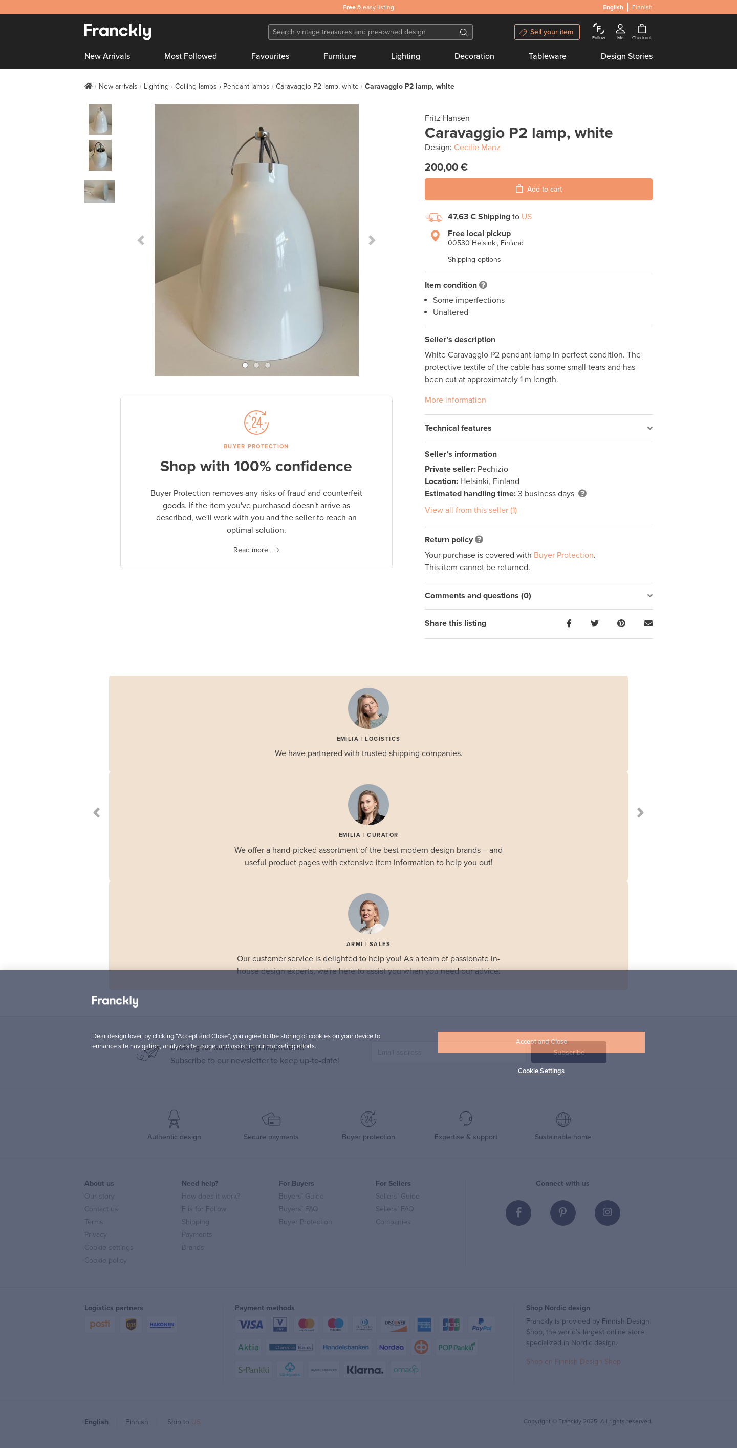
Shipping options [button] (474, 259)
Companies (393, 1222)
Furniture (339, 56)
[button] (140, 240)
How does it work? (211, 1196)
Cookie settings (109, 1247)
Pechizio (493, 469)
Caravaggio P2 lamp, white (317, 86)
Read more (250, 549)
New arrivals (118, 86)
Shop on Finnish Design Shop (573, 1361)
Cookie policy (105, 1260)
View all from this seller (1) (471, 510)
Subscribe (569, 1052)
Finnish (136, 1422)
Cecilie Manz (477, 147)
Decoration (474, 56)
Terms (93, 1222)
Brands (193, 1247)
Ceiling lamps (196, 86)
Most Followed (190, 56)
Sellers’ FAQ (395, 1209)
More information (455, 400)
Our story (99, 1196)
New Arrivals (107, 56)
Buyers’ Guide (301, 1196)
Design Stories (627, 56)
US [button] (527, 217)
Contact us (101, 1209)
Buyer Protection (564, 555)
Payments (197, 1234)
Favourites (270, 56)
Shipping (195, 1222)
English (96, 1422)
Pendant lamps (246, 86)
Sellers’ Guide (398, 1196)
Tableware (548, 56)
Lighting (405, 56)
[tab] (539, 428)
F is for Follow (204, 1209)
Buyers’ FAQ (298, 1209)
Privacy (95, 1234)
